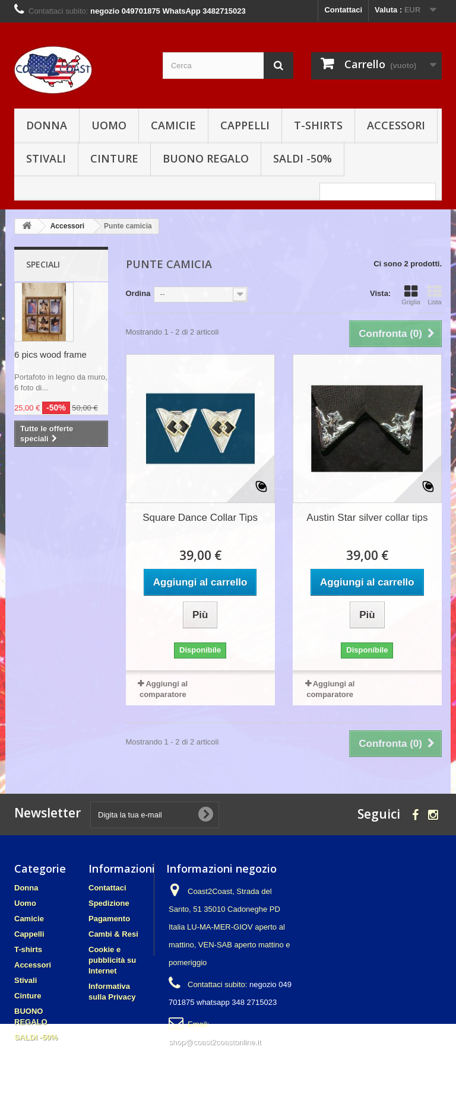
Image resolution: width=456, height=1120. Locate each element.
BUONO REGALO (206, 158)
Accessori (396, 125)
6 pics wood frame (50, 354)
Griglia (410, 295)
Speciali (43, 264)
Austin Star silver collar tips (367, 517)
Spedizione (108, 903)
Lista (435, 295)
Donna (46, 125)
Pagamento (109, 918)
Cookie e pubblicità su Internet (112, 960)
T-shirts (318, 125)
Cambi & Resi (113, 934)
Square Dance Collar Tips (200, 517)
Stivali (46, 158)
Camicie (173, 125)
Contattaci (343, 9)
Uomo (108, 125)
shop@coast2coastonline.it (215, 1042)
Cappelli (245, 125)
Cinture (114, 158)
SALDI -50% (302, 158)
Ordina (138, 293)
